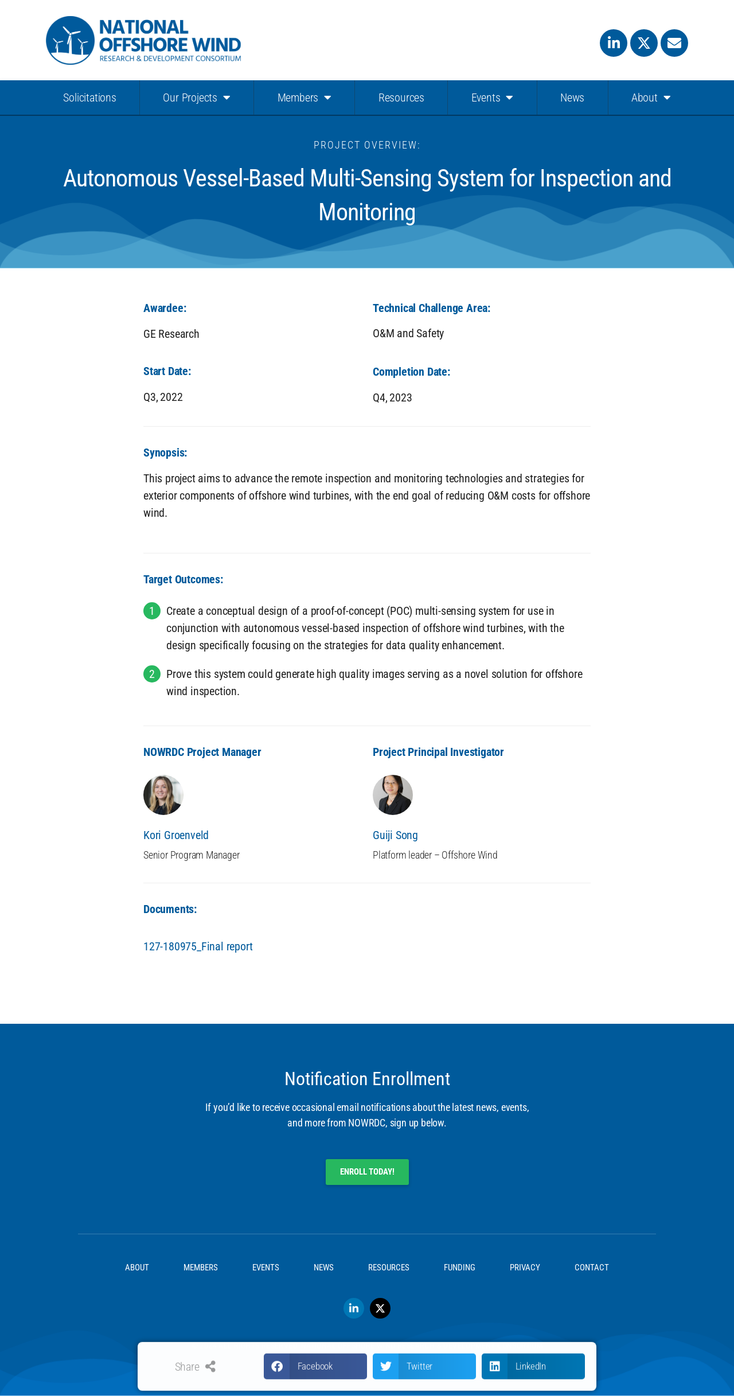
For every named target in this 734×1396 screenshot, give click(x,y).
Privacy (525, 1267)
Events (492, 97)
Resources (401, 97)
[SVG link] (143, 40)
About (651, 97)
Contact (592, 1267)
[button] (315, 1374)
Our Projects (196, 97)
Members (304, 97)
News (572, 97)
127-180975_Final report (197, 946)
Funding (459, 1267)
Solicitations (89, 97)
